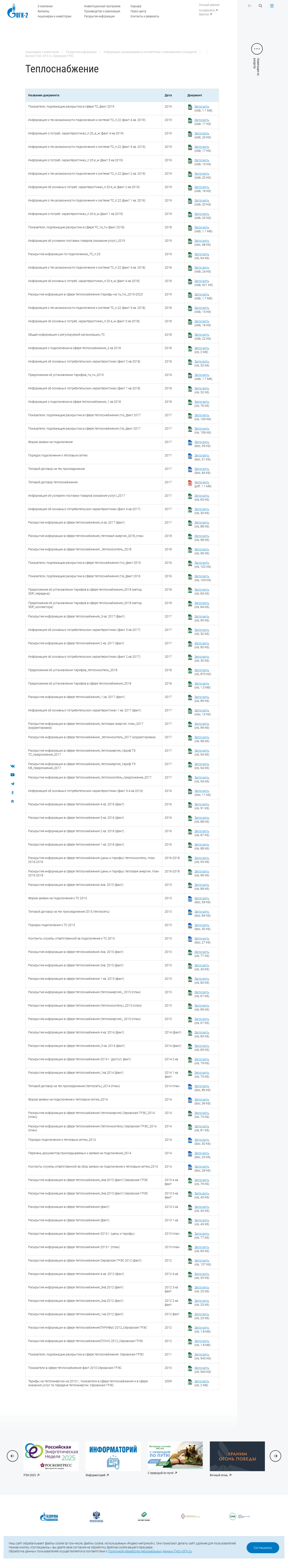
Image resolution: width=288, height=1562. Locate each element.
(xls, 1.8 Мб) (202, 1329)
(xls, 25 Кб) (201, 1289)
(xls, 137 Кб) (202, 1262)
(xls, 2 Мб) (201, 350)
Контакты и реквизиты (145, 16)
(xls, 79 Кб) (201, 1061)
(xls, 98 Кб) (201, 538)
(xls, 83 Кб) (201, 497)
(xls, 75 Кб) (201, 1115)
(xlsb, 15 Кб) (202, 162)
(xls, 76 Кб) (201, 403)
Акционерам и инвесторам (54, 16)
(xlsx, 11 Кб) (202, 793)
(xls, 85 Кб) (201, 645)
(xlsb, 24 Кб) (202, 269)
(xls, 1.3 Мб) (202, 685)
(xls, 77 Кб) (201, 954)
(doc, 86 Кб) (202, 1088)
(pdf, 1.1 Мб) (203, 484)
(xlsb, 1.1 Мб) (203, 108)
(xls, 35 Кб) (201, 1276)
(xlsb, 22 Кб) (202, 336)
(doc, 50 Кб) (202, 927)
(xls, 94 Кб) (201, 256)
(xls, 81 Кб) (201, 1128)
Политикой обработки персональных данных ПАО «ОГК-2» (150, 1551)
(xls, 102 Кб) (202, 564)
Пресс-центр (138, 11)
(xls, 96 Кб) (201, 551)
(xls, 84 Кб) (201, 605)
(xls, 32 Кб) (201, 363)
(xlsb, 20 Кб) (202, 135)
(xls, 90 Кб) (201, 618)
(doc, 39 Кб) (202, 444)
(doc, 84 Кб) (202, 470)
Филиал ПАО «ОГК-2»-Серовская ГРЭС (49, 56)
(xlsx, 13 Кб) (202, 712)
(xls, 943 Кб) (202, 1356)
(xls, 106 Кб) (202, 430)
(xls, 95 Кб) (201, 860)
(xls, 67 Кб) (201, 994)
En (249, 5)
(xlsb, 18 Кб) (202, 189)
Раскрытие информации (99, 16)
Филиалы (43, 11)
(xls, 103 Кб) (202, 417)
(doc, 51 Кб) (202, 457)
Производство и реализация (102, 11)
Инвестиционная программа (102, 6)
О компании (45, 6)
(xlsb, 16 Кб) (202, 323)
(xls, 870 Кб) (202, 672)
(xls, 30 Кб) (201, 511)
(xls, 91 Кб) (201, 806)
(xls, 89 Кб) (201, 699)
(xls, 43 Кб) (201, 967)
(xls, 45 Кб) (201, 1208)
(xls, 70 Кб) (201, 1074)
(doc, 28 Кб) (202, 1168)
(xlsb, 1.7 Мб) (203, 296)
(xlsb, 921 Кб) (203, 283)
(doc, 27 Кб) (202, 940)
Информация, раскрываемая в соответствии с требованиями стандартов (150, 52)
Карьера (136, 6)
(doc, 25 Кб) (202, 1155)
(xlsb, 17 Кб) (202, 122)
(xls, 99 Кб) (201, 725)
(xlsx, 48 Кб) (202, 242)
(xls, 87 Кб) (201, 833)
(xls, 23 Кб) (201, 1316)
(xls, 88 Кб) (201, 524)
